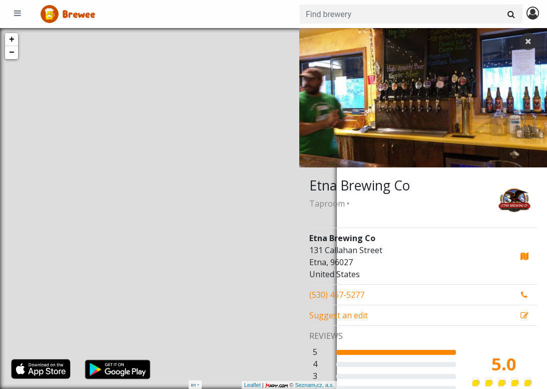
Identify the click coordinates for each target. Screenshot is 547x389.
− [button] (12, 53)
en (193, 384)
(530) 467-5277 (336, 294)
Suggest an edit (338, 315)
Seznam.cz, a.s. (277, 385)
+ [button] (12, 40)
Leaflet (215, 385)
